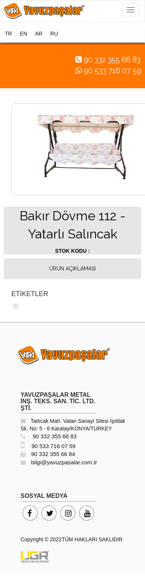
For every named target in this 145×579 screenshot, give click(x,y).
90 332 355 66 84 (48, 454)
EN (23, 34)
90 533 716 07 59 (48, 446)
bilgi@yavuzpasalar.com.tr (59, 462)
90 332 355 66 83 (49, 436)
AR (38, 34)
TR (8, 34)
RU (54, 34)
